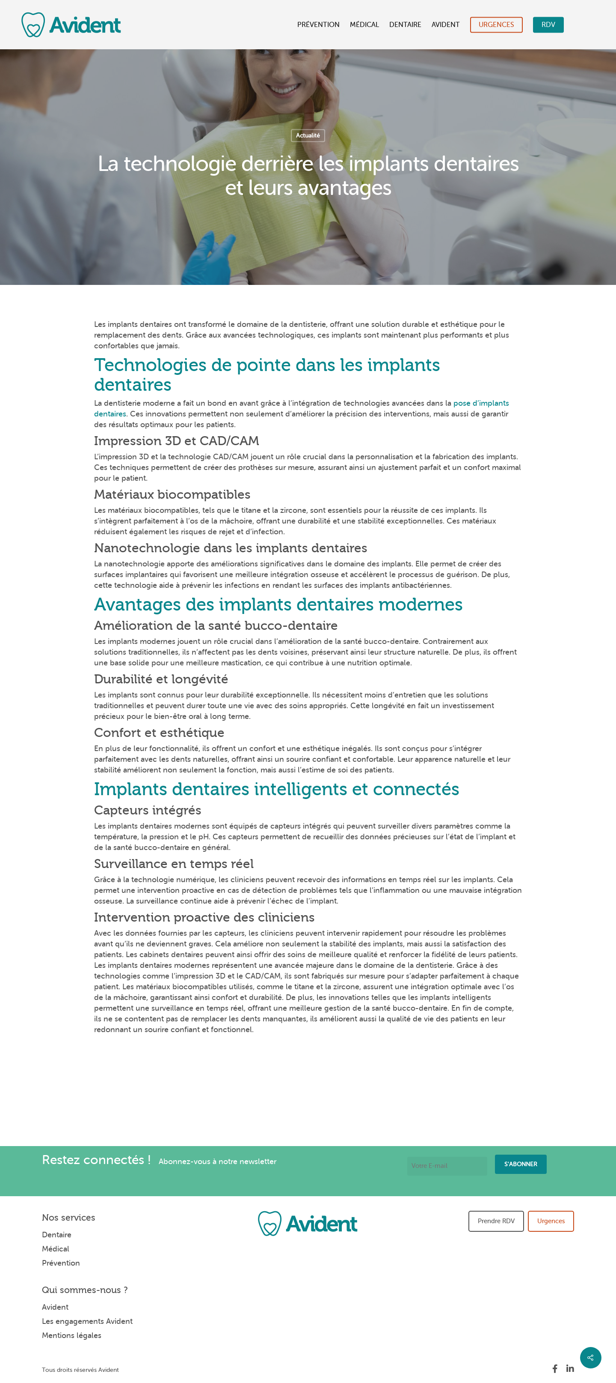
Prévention (318, 24)
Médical (364, 24)
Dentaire (405, 24)
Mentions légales (71, 1335)
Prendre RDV (496, 1221)
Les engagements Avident (87, 1321)
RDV (548, 24)
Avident (446, 24)
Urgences (496, 24)
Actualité (308, 135)
